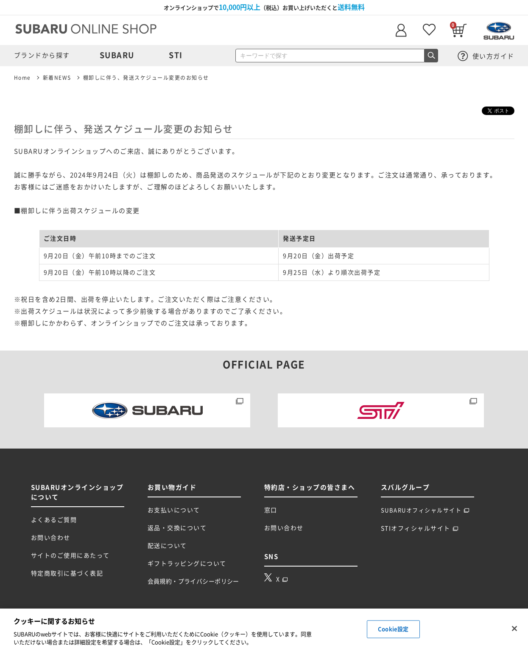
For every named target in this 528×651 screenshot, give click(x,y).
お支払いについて (174, 510)
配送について (167, 546)
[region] (264, 630)
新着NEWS (57, 77)
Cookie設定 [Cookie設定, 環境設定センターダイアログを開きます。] (393, 629)
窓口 (270, 510)
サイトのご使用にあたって (70, 555)
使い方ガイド (486, 56)
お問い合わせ (50, 538)
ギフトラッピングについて (187, 564)
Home (22, 77)
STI (176, 55)
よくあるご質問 (54, 520)
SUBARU (117, 55)
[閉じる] (514, 628)
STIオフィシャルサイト (419, 528)
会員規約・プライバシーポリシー (193, 581)
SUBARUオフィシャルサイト (425, 510)
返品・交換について (177, 528)
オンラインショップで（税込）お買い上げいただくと (264, 7)
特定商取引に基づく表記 (67, 573)
